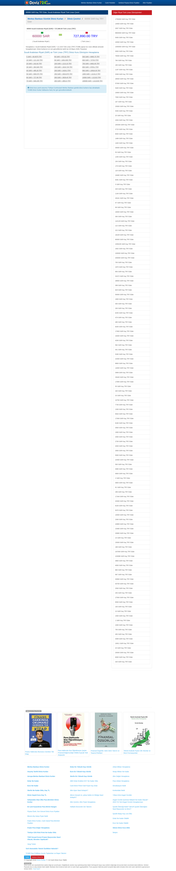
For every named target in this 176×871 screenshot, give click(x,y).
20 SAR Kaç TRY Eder (123, 648)
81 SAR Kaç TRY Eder (123, 487)
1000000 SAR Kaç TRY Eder (125, 47)
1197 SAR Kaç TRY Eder (124, 70)
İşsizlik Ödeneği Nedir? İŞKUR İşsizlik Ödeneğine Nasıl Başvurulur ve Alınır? (130, 808)
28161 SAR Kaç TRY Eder (124, 198)
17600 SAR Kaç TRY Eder (124, 331)
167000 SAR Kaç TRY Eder (124, 551)
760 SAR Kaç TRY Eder (123, 60)
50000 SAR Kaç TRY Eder (124, 294)
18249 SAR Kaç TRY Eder (124, 235)
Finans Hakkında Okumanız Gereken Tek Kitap (39, 734)
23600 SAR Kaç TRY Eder (124, 92)
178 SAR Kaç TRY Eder (123, 166)
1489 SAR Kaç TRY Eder (124, 138)
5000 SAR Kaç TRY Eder (124, 455)
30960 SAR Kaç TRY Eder (124, 579)
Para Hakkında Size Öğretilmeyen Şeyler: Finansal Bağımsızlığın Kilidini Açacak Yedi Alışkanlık (73, 734)
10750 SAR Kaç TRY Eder (124, 400)
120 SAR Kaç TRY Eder (123, 171)
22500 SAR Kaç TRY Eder (124, 460)
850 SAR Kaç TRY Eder (123, 271)
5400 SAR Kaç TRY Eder (124, 88)
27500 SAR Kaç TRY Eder (124, 597)
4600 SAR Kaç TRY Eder (124, 473)
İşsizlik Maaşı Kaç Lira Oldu (122, 814)
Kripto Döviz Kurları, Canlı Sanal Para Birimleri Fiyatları (43, 822)
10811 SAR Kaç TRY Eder (124, 643)
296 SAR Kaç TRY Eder (123, 492)
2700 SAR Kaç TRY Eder (124, 441)
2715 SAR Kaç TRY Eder (124, 129)
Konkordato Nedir (119, 790)
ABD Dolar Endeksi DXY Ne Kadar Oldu (84, 781)
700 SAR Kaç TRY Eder (123, 262)
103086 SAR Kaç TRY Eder (124, 556)
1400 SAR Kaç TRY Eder (124, 143)
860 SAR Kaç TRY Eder (123, 570)
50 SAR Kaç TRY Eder (123, 152)
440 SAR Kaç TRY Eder (123, 391)
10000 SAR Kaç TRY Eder (124, 515)
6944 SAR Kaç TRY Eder (124, 414)
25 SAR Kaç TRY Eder (123, 115)
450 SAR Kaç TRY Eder (123, 634)
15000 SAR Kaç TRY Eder (124, 542)
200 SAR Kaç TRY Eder (123, 308)
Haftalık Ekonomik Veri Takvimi (80, 807)
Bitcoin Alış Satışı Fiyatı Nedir (37, 816)
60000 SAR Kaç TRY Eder (124, 239)
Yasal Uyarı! (36, 869)
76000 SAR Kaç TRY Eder (124, 56)
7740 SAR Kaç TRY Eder (124, 405)
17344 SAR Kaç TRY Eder (124, 496)
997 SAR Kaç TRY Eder (123, 574)
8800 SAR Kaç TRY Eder (124, 363)
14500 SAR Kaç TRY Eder (124, 24)
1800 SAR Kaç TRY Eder (124, 299)
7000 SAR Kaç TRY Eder (124, 97)
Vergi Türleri (31, 844)
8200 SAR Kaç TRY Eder (124, 327)
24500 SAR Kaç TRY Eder (124, 42)
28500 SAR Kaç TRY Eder (124, 79)
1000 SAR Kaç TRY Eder (124, 625)
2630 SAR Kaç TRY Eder (124, 446)
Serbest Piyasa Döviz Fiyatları (129, 3)
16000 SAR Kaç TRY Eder (124, 212)
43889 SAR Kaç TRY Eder (124, 524)
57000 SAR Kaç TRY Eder (124, 83)
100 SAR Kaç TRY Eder (123, 607)
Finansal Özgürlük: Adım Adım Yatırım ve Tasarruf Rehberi (105, 733)
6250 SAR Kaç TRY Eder (124, 313)
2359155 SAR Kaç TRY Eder (125, 244)
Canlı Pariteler (110, 3)
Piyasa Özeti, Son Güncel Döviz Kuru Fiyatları (43, 811)
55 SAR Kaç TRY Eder (123, 386)
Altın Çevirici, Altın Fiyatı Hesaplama (82, 802)
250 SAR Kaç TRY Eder (123, 593)
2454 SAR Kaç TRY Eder (124, 120)
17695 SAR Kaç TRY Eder (124, 382)
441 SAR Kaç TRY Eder (123, 350)
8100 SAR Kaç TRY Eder (124, 506)
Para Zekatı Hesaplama (121, 781)
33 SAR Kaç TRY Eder (123, 395)
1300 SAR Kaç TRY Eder (124, 409)
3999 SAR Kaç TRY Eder (124, 372)
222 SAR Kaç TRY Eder (123, 230)
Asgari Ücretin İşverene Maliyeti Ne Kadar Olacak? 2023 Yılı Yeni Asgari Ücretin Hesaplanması (130, 801)
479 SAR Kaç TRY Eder (123, 317)
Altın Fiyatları (147, 3)
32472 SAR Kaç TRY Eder (124, 276)
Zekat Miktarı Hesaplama (121, 767)
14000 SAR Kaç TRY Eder (124, 368)
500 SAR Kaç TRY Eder (123, 464)
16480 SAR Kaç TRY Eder (124, 175)
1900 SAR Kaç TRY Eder (124, 432)
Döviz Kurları (41, 860)
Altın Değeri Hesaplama (121, 776)
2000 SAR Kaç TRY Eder (124, 437)
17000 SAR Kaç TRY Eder (124, 418)
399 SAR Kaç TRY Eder (123, 285)
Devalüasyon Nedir (119, 786)
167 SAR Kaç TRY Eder (123, 102)
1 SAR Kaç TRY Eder (122, 620)
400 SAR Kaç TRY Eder (123, 304)
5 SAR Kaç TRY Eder (122, 184)
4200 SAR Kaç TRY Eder (124, 340)
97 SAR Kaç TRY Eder (123, 203)
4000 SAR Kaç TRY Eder (124, 565)
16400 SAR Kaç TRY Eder (124, 336)
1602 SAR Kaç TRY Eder (124, 249)
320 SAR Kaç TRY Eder (123, 662)
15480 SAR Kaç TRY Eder (124, 529)
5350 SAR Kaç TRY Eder (124, 111)
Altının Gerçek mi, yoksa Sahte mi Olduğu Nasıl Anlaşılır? (86, 796)
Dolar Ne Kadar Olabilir (121, 818)
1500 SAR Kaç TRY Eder (124, 616)
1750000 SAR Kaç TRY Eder (125, 19)
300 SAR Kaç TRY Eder (123, 216)
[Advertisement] (66, 122)
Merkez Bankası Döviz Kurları (91, 3)
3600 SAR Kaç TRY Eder (124, 483)
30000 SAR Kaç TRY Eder (124, 148)
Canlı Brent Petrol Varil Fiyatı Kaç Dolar (84, 786)
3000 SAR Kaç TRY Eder (124, 51)
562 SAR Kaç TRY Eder (123, 345)
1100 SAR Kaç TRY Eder (124, 193)
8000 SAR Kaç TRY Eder (124, 134)
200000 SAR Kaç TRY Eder (124, 258)
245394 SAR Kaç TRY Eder (124, 125)
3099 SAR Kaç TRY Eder (124, 639)
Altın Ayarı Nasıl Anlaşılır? (79, 790)
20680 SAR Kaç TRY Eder (124, 533)
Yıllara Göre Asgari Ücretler (122, 795)
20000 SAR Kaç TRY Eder (124, 652)
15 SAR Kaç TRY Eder (123, 538)
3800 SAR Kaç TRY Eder (124, 561)
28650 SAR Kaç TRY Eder (124, 281)
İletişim (115, 832)
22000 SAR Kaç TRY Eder (124, 359)
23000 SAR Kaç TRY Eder (124, 106)
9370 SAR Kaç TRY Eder (124, 510)
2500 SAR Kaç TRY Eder (124, 588)
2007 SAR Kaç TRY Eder (124, 28)
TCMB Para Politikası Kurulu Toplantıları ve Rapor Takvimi (46, 853)
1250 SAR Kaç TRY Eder (124, 157)
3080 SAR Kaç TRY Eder (124, 469)
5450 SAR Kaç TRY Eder (124, 37)
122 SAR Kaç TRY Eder (123, 226)
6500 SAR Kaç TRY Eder (124, 602)
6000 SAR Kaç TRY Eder (124, 657)
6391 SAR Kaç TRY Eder (124, 180)
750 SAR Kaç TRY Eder (123, 630)
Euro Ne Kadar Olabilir (120, 823)
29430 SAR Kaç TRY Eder (124, 377)
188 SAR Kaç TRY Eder (123, 547)
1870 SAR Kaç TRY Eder (124, 267)
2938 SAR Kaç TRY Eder (124, 74)
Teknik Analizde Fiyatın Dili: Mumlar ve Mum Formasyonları (137, 733)
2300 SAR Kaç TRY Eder (124, 519)
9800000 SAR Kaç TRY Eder (125, 33)
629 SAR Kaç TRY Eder (123, 290)
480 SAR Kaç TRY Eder (123, 322)
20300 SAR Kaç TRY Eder (124, 501)
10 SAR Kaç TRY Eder (123, 611)
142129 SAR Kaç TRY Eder (124, 221)
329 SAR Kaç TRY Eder (123, 189)
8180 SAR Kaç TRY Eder (124, 423)
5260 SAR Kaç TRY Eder (124, 354)
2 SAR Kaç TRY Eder (122, 478)
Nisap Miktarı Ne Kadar (121, 771)
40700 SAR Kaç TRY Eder (124, 584)
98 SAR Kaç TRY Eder (123, 207)
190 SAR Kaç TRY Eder (123, 65)
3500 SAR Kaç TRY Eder (124, 428)
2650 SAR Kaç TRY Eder (124, 451)
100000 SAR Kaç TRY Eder (124, 253)
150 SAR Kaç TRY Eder (123, 161)
